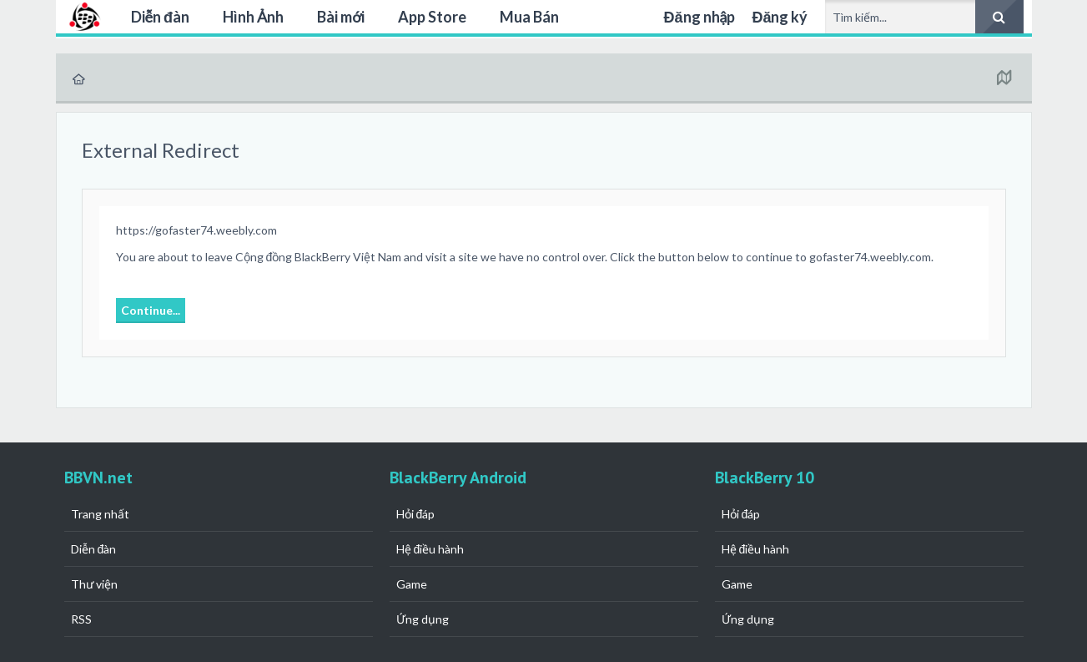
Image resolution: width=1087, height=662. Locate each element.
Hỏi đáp (415, 514)
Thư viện (94, 584)
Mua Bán (529, 17)
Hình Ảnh (253, 17)
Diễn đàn (160, 17)
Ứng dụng (422, 619)
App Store (432, 17)
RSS (81, 619)
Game (411, 584)
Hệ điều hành (430, 549)
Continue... (150, 310)
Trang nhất (100, 514)
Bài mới (341, 17)
